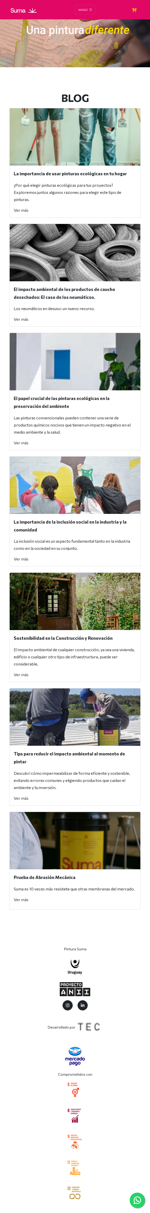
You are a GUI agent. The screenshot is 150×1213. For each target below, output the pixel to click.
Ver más (21, 210)
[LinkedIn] (83, 1005)
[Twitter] (68, 1005)
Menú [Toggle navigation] (85, 9)
